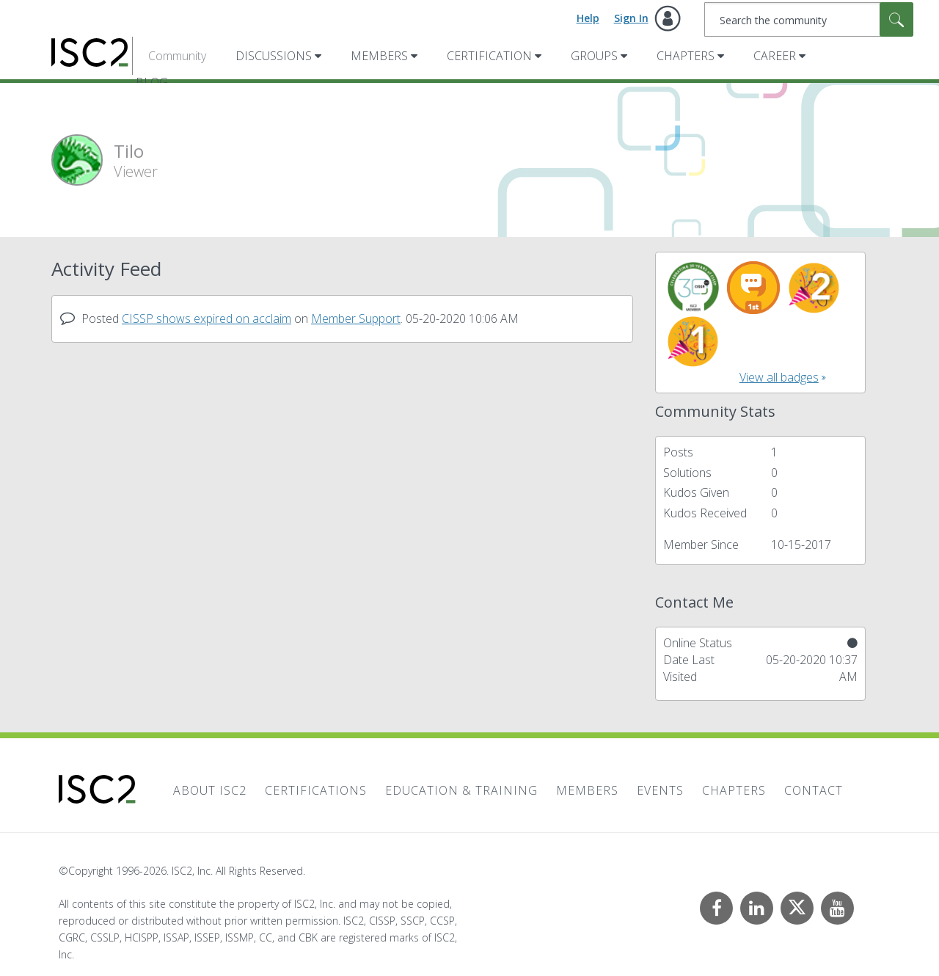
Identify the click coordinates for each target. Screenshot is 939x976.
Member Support (356, 318)
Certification (489, 56)
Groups (594, 56)
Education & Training (461, 790)
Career (774, 56)
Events (660, 790)
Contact (813, 790)
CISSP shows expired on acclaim (206, 318)
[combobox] (808, 19)
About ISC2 (209, 790)
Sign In (631, 18)
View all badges (779, 377)
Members (379, 56)
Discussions (273, 56)
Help (588, 18)
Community (177, 56)
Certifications (316, 790)
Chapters (686, 56)
